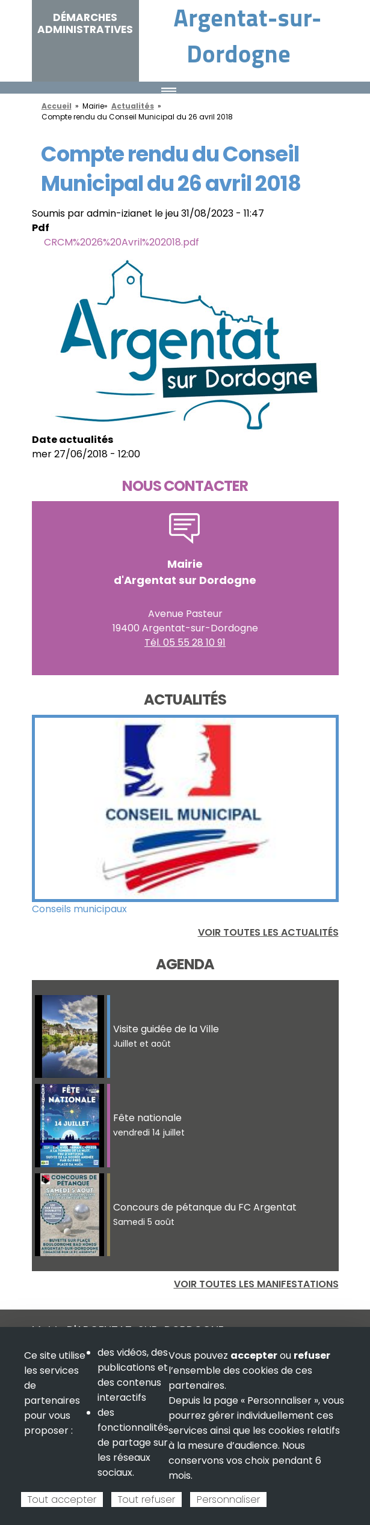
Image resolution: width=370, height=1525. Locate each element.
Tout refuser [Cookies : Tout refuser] (146, 1499)
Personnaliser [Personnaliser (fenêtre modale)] (228, 1499)
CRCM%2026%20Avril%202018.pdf (121, 242)
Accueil (57, 106)
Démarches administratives (85, 23)
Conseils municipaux (79, 909)
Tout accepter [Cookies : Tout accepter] (62, 1499)
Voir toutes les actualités (268, 932)
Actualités (132, 106)
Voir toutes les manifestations (256, 1284)
